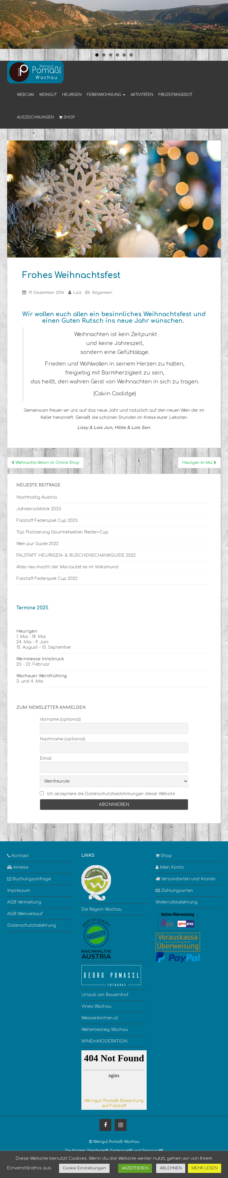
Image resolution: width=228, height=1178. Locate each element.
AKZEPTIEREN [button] (135, 1168)
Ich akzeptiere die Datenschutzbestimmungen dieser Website (111, 794)
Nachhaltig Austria (36, 497)
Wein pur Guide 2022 (37, 544)
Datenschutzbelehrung (31, 925)
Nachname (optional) (62, 739)
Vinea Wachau (96, 1006)
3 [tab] (110, 55)
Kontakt (18, 856)
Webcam (25, 95)
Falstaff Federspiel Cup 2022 (46, 578)
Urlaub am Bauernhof (104, 995)
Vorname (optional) (60, 719)
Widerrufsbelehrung (176, 902)
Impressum (18, 890)
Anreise (17, 867)
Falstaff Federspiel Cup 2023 (47, 520)
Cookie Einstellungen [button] (84, 1168)
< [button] (7, 22)
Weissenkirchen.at (99, 1018)
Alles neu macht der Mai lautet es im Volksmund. (67, 567)
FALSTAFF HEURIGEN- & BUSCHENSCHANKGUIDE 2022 (76, 555)
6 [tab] (131, 55)
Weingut (48, 95)
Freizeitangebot (175, 95)
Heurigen (72, 95)
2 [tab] (103, 55)
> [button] (220, 22)
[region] (114, 24)
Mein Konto (170, 867)
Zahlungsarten (174, 890)
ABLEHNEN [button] (171, 1168)
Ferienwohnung (106, 95)
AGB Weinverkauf (24, 914)
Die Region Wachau (101, 909)
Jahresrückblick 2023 (38, 509)
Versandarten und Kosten (186, 879)
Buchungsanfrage (29, 879)
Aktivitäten (142, 95)
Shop (67, 117)
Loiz (77, 293)
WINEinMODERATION (104, 1041)
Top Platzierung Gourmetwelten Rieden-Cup (62, 532)
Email (46, 758)
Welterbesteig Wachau (104, 1029)
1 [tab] (97, 55)
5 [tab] (124, 55)
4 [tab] (117, 55)
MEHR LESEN (204, 1168)
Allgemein (102, 293)
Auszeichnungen (35, 117)
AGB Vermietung (24, 902)
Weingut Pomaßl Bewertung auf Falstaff (114, 1103)
